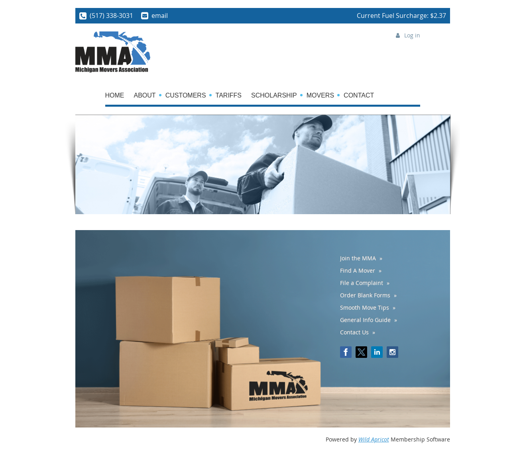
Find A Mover (357, 270)
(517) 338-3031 (111, 15)
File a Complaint (361, 283)
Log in (412, 35)
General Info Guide (365, 320)
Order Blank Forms (365, 295)
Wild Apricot (373, 439)
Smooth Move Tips (364, 307)
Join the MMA (358, 258)
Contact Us (354, 332)
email (159, 15)
